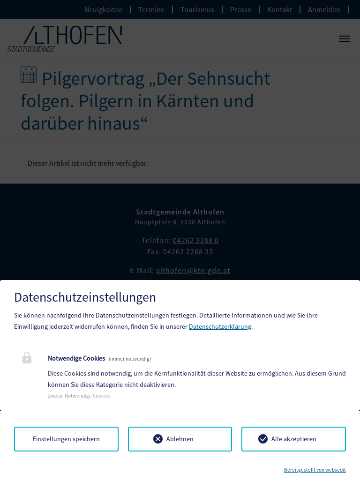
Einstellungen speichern (66, 439)
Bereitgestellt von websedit (315, 469)
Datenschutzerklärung (220, 326)
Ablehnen (180, 439)
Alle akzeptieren (293, 439)
